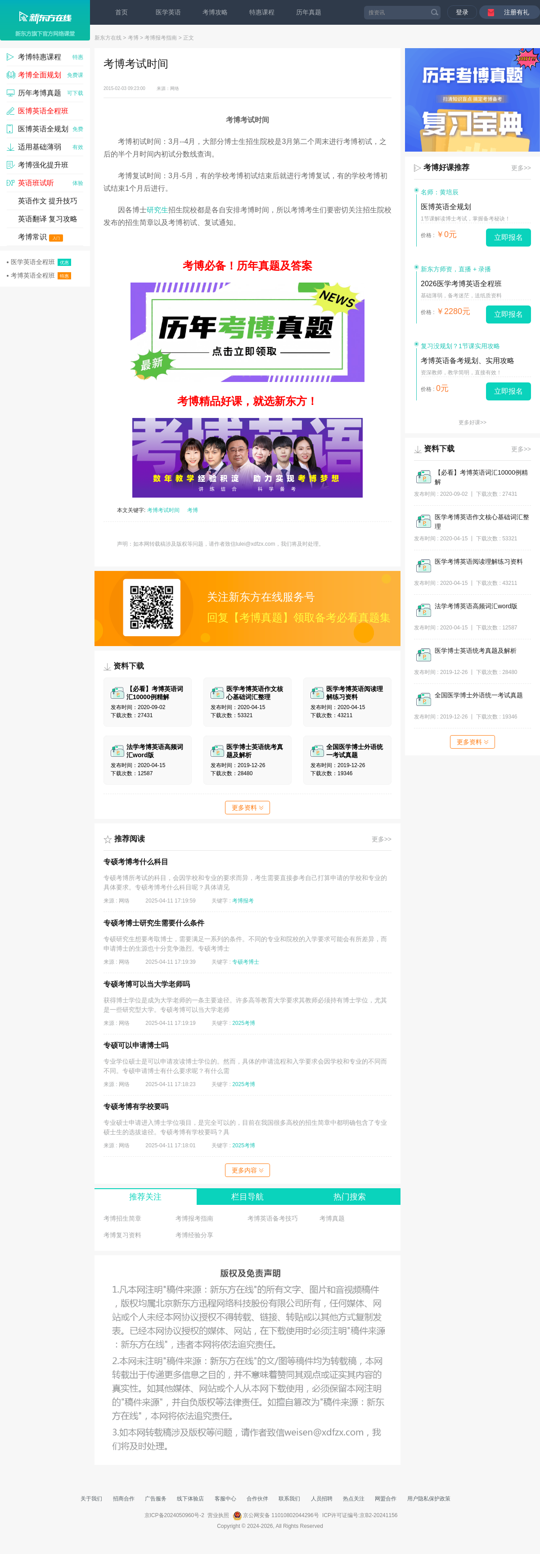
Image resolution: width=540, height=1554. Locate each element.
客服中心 (225, 1499)
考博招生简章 (122, 1218)
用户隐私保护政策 (428, 1499)
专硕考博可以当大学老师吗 (147, 984)
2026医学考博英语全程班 (461, 283)
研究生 (157, 210)
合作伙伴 (257, 1499)
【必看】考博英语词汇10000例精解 (481, 477)
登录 (462, 12)
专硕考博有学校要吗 (136, 1106)
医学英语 (168, 12)
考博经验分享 (194, 1235)
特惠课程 (261, 12)
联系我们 (289, 1499)
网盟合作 (385, 1499)
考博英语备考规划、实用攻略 (467, 360)
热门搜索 (349, 1196)
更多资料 (247, 807)
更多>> (382, 839)
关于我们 (91, 1499)
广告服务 (155, 1499)
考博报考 (243, 901)
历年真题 (308, 12)
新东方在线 (108, 38)
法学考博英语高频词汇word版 (476, 606)
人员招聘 (322, 1499)
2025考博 (243, 1023)
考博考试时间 (163, 510)
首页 (121, 12)
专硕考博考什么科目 (136, 862)
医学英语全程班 (39, 262)
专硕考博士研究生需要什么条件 (154, 923)
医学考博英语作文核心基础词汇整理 (482, 521)
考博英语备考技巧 (273, 1218)
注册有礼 (516, 12)
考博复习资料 (122, 1235)
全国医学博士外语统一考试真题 (479, 695)
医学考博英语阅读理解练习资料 (479, 561)
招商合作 (124, 1499)
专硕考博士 (245, 962)
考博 (133, 38)
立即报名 (508, 237)
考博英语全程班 (39, 275)
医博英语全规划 (446, 207)
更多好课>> (472, 422)
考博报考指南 (160, 38)
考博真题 (332, 1218)
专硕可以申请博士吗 (136, 1045)
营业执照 (218, 1515)
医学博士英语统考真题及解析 (476, 650)
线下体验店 (190, 1499)
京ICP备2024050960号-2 (174, 1515)
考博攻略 (215, 12)
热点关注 (353, 1499)
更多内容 (247, 1170)
